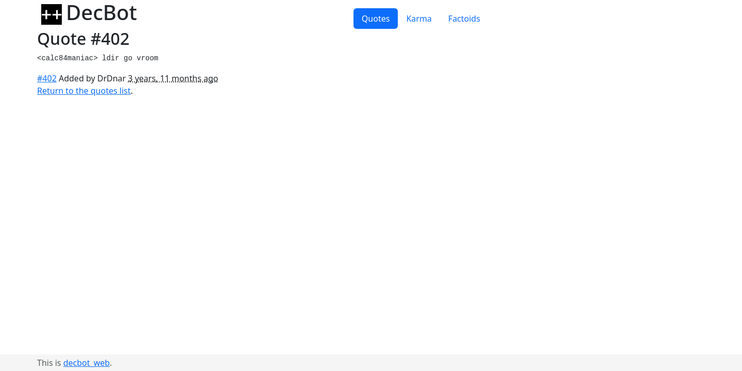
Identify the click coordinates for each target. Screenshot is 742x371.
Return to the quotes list (84, 90)
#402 (47, 78)
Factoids (464, 18)
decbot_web (86, 362)
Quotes (376, 18)
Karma (418, 18)
